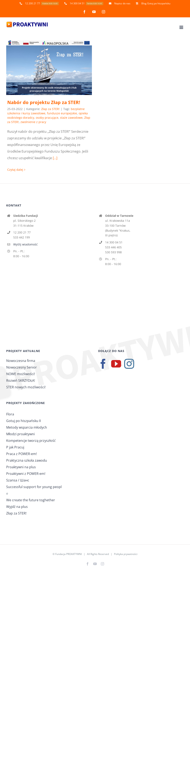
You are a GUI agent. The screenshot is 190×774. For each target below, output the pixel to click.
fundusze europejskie (62, 113)
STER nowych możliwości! (26, 387)
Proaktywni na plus (21, 467)
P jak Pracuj (15, 447)
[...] (55, 158)
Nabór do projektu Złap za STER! (43, 102)
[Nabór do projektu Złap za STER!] (49, 67)
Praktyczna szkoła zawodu (26, 460)
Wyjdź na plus (17, 506)
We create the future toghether (30, 500)
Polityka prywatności (125, 554)
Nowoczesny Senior (21, 367)
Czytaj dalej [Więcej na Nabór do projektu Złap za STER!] (15, 170)
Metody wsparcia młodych (26, 427)
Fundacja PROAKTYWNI (68, 554)
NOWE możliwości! (20, 374)
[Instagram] (129, 364)
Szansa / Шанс (17, 480)
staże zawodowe (71, 118)
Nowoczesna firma (20, 360)
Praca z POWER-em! (21, 454)
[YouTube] (116, 364)
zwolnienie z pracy (33, 122)
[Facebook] (103, 364)
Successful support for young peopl (34, 487)
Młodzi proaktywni (20, 434)
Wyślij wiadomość (25, 244)
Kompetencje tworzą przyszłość (31, 440)
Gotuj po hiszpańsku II (23, 420)
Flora (10, 414)
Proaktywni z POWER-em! (25, 473)
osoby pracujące (47, 118)
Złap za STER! (50, 109)
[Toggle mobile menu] (181, 27)
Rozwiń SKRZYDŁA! (20, 380)
